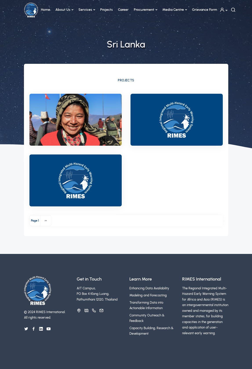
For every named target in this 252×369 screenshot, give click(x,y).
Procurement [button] (144, 9)
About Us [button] (62, 9)
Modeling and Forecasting (148, 295)
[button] (223, 10)
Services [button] (85, 9)
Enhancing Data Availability (149, 288)
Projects (106, 9)
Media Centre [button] (173, 9)
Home (45, 9)
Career (123, 9)
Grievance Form (204, 9)
